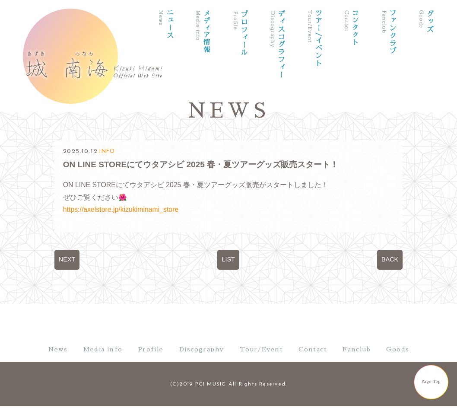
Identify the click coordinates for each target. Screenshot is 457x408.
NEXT (67, 259)
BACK (389, 259)
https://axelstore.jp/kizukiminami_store (120, 209)
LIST (228, 259)
